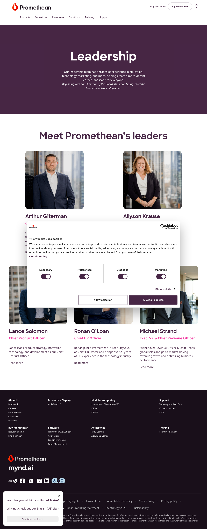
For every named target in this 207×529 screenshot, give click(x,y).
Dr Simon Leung (123, 84)
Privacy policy (169, 501)
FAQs (161, 412)
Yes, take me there (32, 519)
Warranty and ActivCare (170, 404)
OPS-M (94, 412)
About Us (13, 400)
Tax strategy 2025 (115, 508)
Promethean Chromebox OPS (105, 404)
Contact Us (13, 416)
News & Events (15, 412)
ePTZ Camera (97, 431)
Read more (16, 363)
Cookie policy (147, 501)
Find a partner (15, 435)
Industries (41, 17)
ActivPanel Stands (99, 435)
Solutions (74, 17)
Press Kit (12, 420)
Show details (163, 289)
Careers (12, 408)
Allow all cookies (153, 299)
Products (25, 17)
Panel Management (57, 444)
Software (53, 427)
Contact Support (167, 408)
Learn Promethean (168, 431)
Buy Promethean (180, 6)
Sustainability (141, 508)
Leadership (13, 404)
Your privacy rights (68, 501)
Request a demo (158, 6)
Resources (58, 17)
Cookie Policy (38, 256)
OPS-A (94, 408)
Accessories (98, 427)
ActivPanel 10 (54, 404)
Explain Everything (57, 439)
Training (89, 17)
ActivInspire (53, 435)
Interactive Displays (59, 400)
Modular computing (103, 400)
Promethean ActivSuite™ (59, 431)
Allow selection (103, 299)
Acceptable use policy (119, 501)
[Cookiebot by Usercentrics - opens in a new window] (163, 226)
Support (104, 17)
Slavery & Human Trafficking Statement (76, 508)
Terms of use (93, 501)
